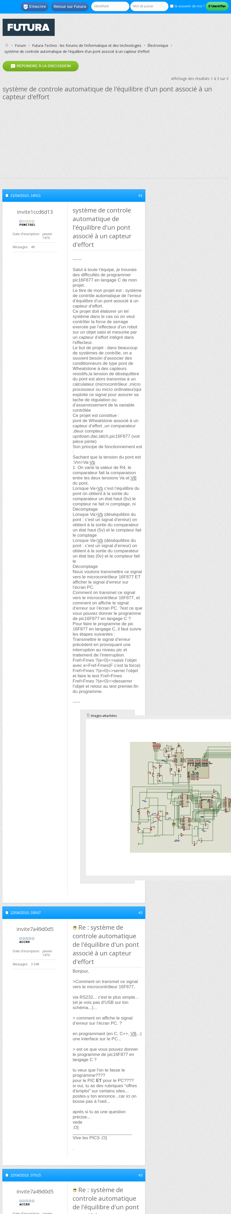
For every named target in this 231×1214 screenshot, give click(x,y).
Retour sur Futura (70, 6)
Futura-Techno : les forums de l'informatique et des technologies (86, 45)
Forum (20, 45)
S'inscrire (34, 6)
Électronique (157, 45)
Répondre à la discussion (40, 66)
